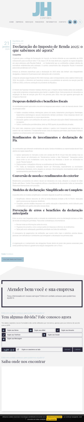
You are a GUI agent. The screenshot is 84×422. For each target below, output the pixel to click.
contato (62, 22)
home (11, 22)
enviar (67, 349)
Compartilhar (17, 55)
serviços (29, 22)
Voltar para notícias (12, 259)
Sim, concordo (51, 419)
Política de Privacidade (54, 417)
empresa (19, 22)
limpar (78, 349)
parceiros (39, 22)
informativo (51, 22)
